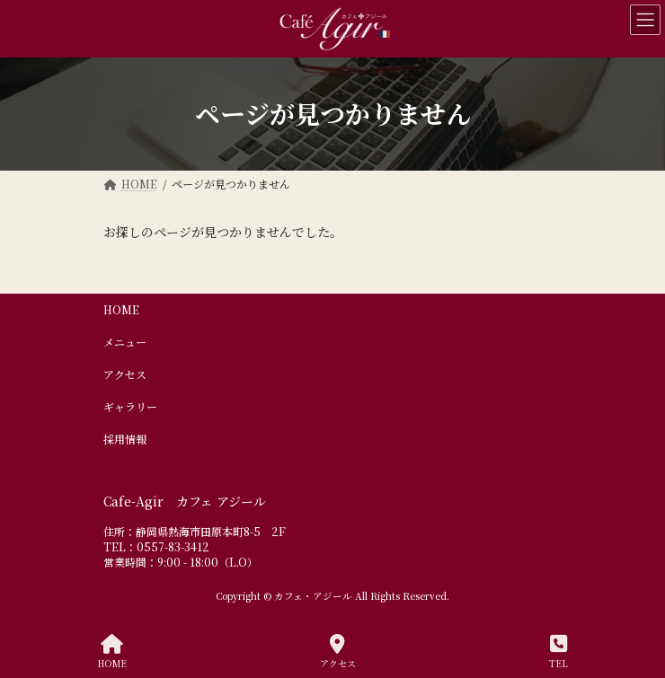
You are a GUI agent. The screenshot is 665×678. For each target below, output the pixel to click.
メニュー (124, 341)
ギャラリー (130, 406)
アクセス (124, 374)
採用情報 (124, 438)
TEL (558, 651)
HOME (121, 309)
